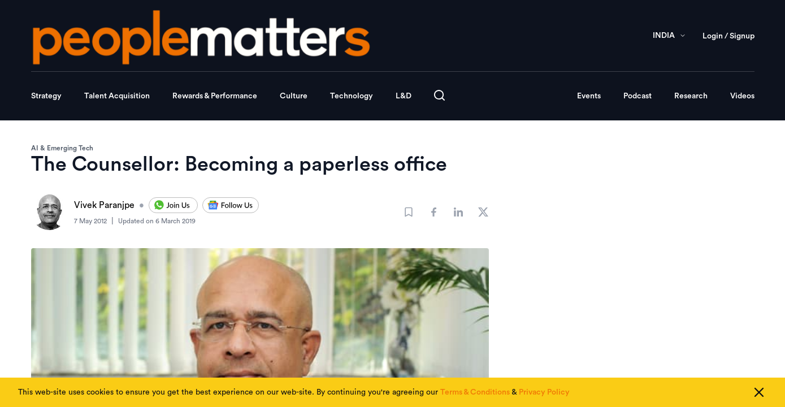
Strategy (46, 96)
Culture (293, 96)
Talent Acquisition (117, 96)
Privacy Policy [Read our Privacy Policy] (544, 392)
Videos (742, 96)
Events (589, 96)
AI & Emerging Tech (62, 148)
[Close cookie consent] (759, 392)
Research (691, 96)
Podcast (637, 96)
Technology (351, 96)
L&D (403, 96)
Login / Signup (728, 36)
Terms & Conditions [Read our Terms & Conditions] (475, 392)
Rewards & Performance (214, 96)
